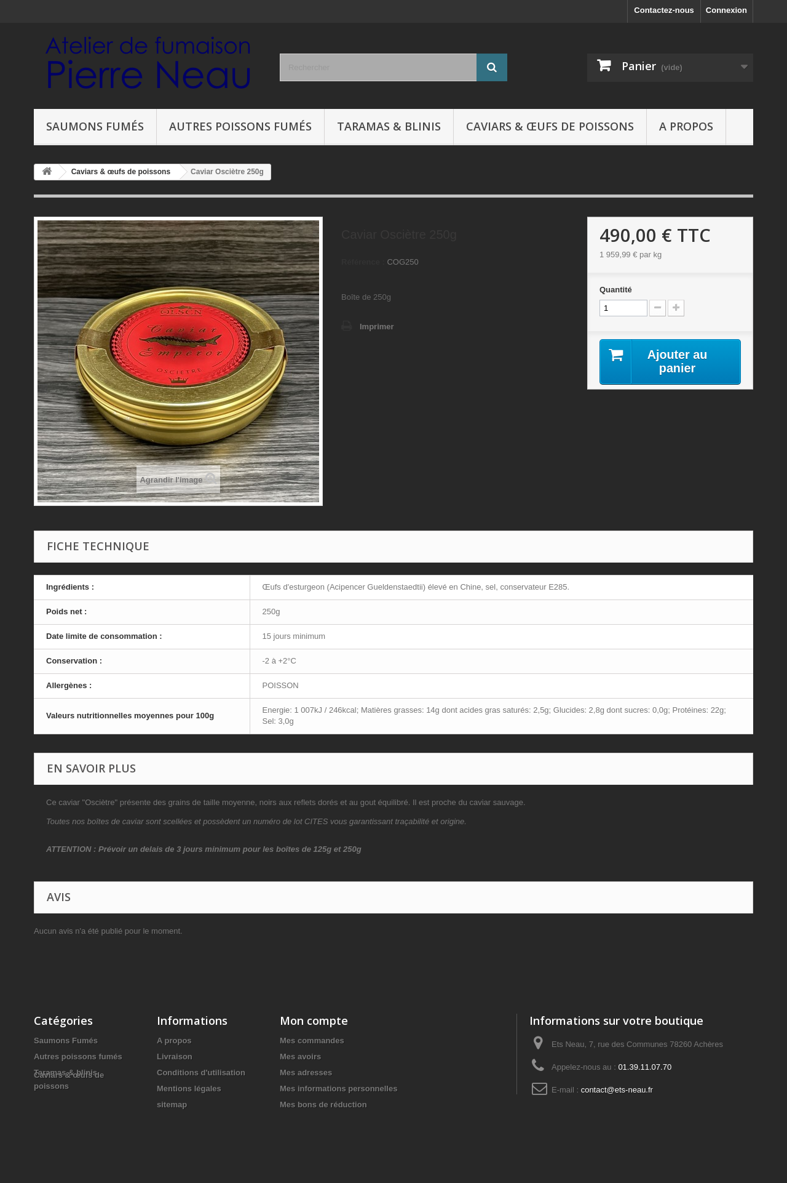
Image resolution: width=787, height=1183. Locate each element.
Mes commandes (312, 1040)
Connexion (726, 10)
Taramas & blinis (389, 126)
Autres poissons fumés (240, 126)
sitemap (172, 1104)
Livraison (174, 1056)
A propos (686, 126)
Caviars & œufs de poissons (550, 126)
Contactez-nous (664, 10)
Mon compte (314, 1020)
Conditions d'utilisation (201, 1072)
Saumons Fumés (95, 126)
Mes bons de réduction (323, 1104)
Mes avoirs (300, 1056)
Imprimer (377, 326)
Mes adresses (306, 1072)
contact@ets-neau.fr (617, 1089)
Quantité (615, 289)
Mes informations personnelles (338, 1088)
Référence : (363, 262)
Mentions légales (189, 1088)
